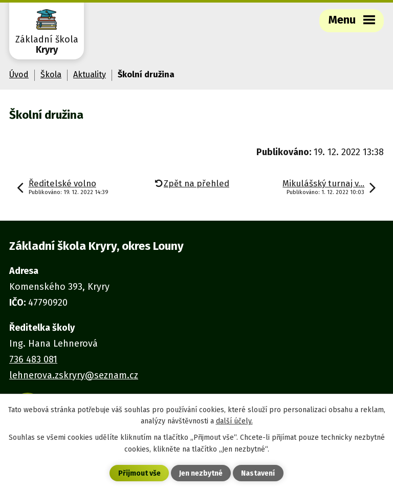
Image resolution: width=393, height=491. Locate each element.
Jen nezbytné (201, 473)
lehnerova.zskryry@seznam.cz (73, 375)
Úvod (19, 74)
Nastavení (258, 473)
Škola (50, 74)
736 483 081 (33, 359)
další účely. (234, 421)
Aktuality (89, 74)
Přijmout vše (139, 473)
